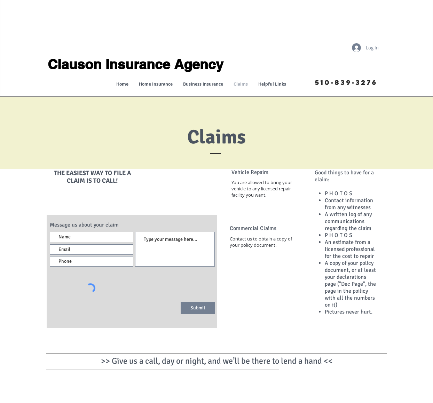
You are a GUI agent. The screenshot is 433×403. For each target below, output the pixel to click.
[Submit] (198, 308)
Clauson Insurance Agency (135, 64)
